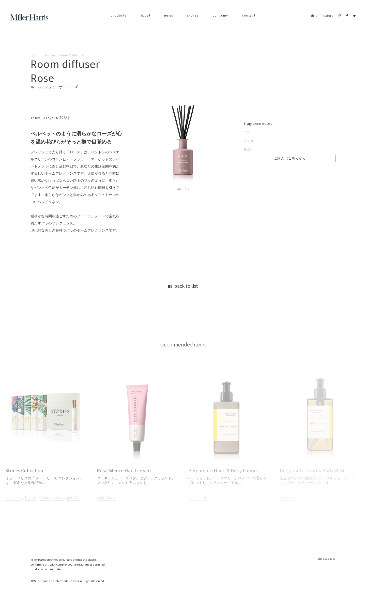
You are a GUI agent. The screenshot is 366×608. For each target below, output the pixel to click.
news (168, 15)
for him (36, 55)
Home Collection (71, 55)
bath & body (106, 498)
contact (248, 15)
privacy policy (327, 558)
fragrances (13, 498)
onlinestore (322, 16)
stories (58, 498)
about (145, 15)
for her (50, 55)
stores (193, 15)
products (119, 15)
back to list (183, 286)
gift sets (73, 498)
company (220, 15)
